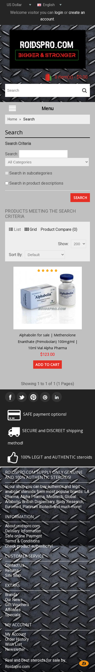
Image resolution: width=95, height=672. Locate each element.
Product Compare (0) (59, 229)
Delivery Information (23, 531)
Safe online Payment (23, 536)
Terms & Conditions (22, 541)
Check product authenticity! (29, 546)
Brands (11, 594)
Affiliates (13, 609)
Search (29, 119)
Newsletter (15, 649)
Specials (13, 614)
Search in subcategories (30, 173)
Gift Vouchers (17, 604)
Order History (17, 639)
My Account (15, 634)
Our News (14, 599)
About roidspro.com (22, 526)
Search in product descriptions (36, 183)
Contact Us (14, 565)
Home (12, 119)
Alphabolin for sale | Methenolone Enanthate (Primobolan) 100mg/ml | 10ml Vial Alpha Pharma (48, 341)
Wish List (13, 644)
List (15, 229)
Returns (12, 570)
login (58, 12)
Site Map (13, 575)
